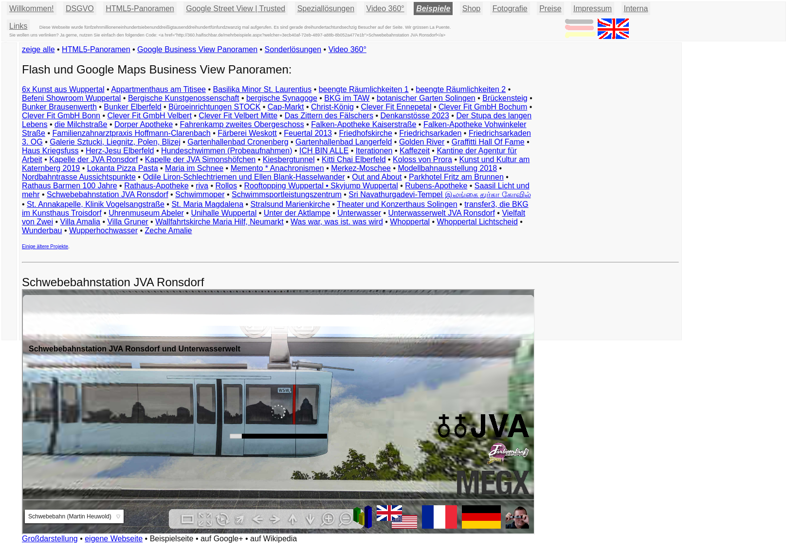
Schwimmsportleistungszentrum (287, 194)
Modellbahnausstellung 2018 (447, 168)
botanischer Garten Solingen (426, 98)
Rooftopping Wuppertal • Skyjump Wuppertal (321, 186)
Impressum (592, 8)
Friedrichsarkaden (430, 133)
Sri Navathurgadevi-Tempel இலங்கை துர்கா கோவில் (439, 194)
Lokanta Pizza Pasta (122, 168)
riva (202, 186)
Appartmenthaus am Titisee (158, 89)
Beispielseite (172, 538)
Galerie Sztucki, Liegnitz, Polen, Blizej (115, 142)
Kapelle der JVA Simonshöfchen (200, 159)
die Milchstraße (81, 124)
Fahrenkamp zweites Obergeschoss (242, 124)
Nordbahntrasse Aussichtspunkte (79, 177)
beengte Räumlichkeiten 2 (461, 89)
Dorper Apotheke (143, 124)
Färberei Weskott (247, 133)
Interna (636, 8)
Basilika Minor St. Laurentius (262, 89)
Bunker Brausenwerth (59, 107)
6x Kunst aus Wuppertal (63, 89)
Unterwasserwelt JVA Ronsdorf (441, 213)
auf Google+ (222, 538)
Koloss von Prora (422, 159)
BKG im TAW (346, 98)
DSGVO (80, 8)
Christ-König (332, 107)
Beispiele (433, 8)
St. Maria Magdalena (207, 204)
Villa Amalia (80, 222)
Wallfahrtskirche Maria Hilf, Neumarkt (219, 222)
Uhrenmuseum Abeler (146, 213)
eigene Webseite (114, 538)
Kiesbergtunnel (289, 159)
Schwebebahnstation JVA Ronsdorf (107, 194)
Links (18, 26)
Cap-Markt (286, 107)
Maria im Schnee (194, 168)
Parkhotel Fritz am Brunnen (456, 177)
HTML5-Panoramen (140, 8)
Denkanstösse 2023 (414, 115)
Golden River (421, 142)
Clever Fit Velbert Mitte (238, 115)
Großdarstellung (50, 538)
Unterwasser (359, 213)
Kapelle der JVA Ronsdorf (93, 159)
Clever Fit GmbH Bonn (61, 115)
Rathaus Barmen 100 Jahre (69, 186)
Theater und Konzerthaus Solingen (397, 204)
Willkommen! (31, 8)
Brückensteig (505, 98)
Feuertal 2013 (308, 133)
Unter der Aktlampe (297, 213)
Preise (550, 8)
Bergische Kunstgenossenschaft (183, 98)
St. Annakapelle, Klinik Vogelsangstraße (96, 204)
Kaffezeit (415, 151)
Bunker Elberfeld (132, 107)
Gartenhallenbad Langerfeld (343, 142)
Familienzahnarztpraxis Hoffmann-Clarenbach (132, 133)
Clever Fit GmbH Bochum (483, 107)
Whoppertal (410, 222)
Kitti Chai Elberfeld (354, 159)
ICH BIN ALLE (323, 151)
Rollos (226, 186)
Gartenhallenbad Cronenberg (237, 142)
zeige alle (38, 49)
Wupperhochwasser (103, 230)
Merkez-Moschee (361, 168)
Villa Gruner (127, 222)
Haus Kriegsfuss (50, 151)
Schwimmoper (199, 194)
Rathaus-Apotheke (156, 186)
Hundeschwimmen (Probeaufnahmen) (226, 151)
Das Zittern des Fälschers (329, 115)
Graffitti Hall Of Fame (488, 142)
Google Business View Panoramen (197, 49)
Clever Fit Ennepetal (396, 107)
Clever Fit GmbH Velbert (149, 115)
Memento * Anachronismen (277, 168)
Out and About (377, 177)
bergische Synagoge (281, 98)
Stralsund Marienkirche (290, 204)
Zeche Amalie (168, 230)
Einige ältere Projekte (45, 246)
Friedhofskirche (365, 133)
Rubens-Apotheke (436, 186)
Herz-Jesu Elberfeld (120, 151)
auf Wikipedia (273, 538)
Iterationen (374, 151)
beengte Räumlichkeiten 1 (364, 89)
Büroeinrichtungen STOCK (214, 107)
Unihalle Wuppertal (223, 213)
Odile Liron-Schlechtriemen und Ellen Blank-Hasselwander (244, 177)
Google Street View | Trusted (235, 8)
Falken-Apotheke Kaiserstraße (363, 124)
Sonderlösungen (293, 49)
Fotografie (510, 8)
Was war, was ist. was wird (337, 222)
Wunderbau (42, 230)
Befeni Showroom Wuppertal (71, 98)
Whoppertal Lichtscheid (477, 222)
